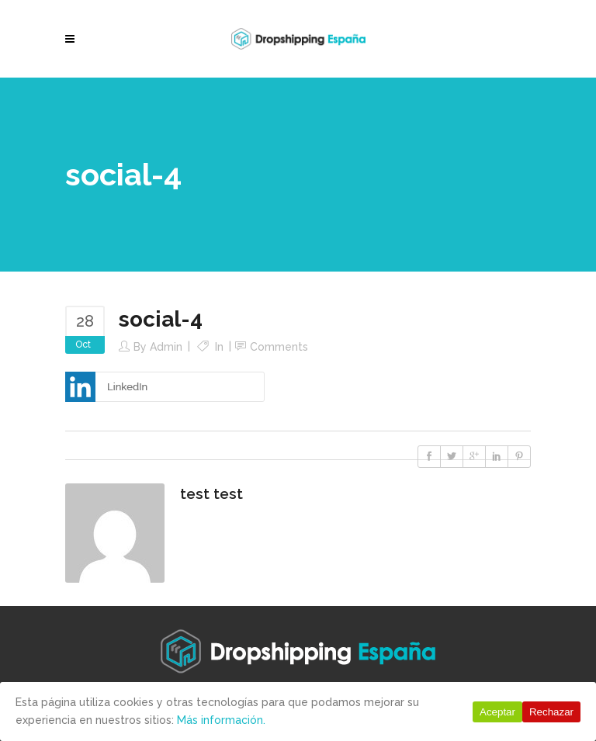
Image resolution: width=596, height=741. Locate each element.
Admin (166, 347)
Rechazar (551, 712)
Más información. (221, 720)
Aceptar (497, 712)
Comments (279, 347)
